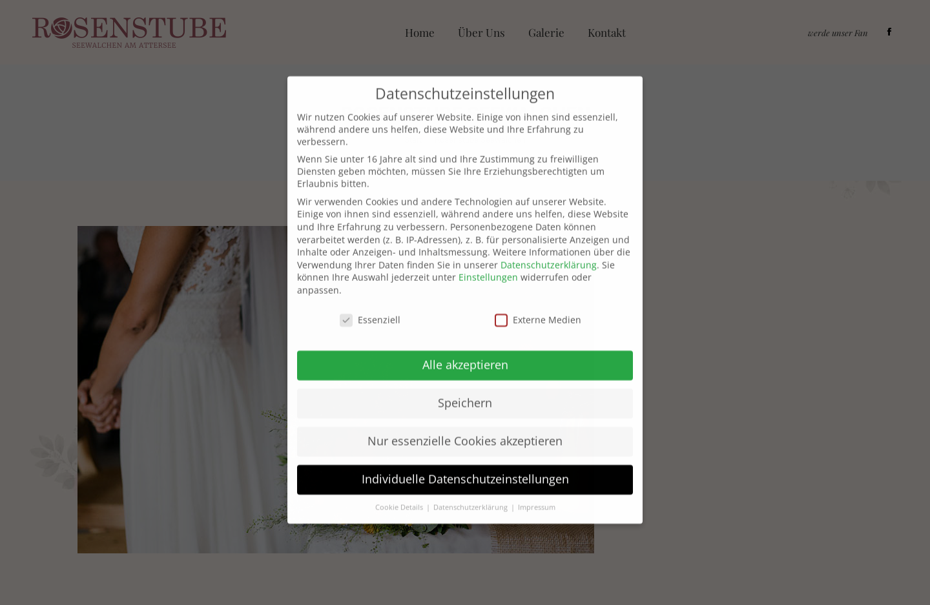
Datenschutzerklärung (549, 247)
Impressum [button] (536, 490)
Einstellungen (488, 260)
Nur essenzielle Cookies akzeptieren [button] (465, 423)
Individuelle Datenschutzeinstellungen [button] (465, 461)
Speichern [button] (465, 385)
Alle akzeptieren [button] (465, 347)
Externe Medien (538, 302)
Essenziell (370, 302)
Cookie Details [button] (400, 490)
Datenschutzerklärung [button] (471, 490)
